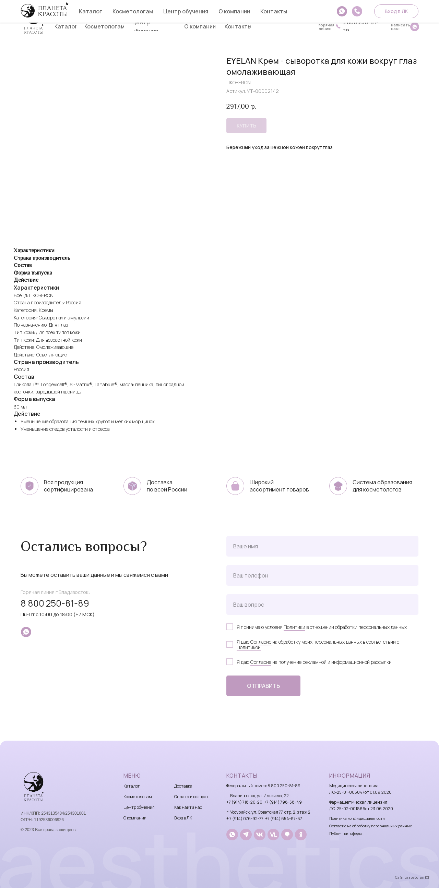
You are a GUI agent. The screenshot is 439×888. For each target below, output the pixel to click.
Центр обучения (139, 807)
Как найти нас (188, 807)
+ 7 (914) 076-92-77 (244, 819)
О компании (134, 818)
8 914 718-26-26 (334, 12)
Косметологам (137, 797)
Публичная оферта (346, 833)
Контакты (242, 775)
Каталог (131, 786)
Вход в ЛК (183, 818)
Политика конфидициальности (357, 818)
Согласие (261, 641)
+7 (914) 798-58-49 (283, 802)
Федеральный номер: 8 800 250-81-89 (263, 786)
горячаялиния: (326, 26)
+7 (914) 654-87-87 (283, 819)
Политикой (249, 647)
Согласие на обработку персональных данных (370, 825)
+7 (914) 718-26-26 (244, 802)
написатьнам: (400, 26)
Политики (294, 627)
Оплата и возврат (191, 797)
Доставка (183, 786)
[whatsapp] (26, 632)
